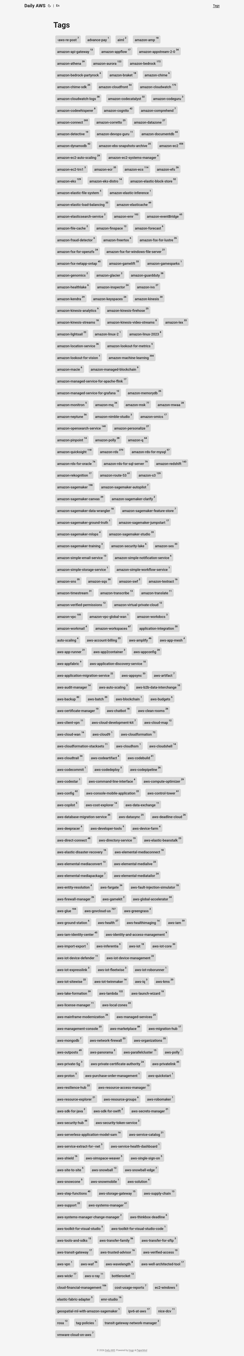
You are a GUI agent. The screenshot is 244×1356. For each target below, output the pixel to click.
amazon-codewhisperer (76, 110)
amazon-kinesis (149, 298)
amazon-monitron (72, 404)
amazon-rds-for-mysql (150, 451)
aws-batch (97, 698)
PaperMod (142, 1350)
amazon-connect (72, 121)
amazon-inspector (113, 286)
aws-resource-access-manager (123, 1087)
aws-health (108, 922)
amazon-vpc (69, 616)
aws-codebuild (141, 757)
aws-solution (138, 1181)
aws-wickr (66, 1275)
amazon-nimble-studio (113, 416)
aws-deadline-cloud (169, 816)
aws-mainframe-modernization (82, 1016)
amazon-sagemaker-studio (131, 533)
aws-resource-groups (121, 1098)
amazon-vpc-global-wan (108, 616)
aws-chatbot (118, 710)
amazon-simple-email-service (81, 557)
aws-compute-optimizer (164, 780)
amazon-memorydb (144, 392)
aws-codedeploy (108, 769)
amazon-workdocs (152, 616)
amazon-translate (156, 592)
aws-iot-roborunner (151, 969)
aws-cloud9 (102, 733)
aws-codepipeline (145, 769)
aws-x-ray (94, 1275)
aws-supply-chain (159, 1192)
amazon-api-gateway (75, 51)
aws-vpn (64, 1263)
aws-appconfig (147, 651)
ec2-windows (166, 1287)
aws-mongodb (69, 1039)
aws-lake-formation (74, 992)
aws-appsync (133, 675)
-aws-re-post (68, 39)
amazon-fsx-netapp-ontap (79, 263)
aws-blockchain (129, 698)
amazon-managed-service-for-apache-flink (91, 380)
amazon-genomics (72, 274)
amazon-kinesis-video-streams (132, 321)
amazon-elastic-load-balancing (82, 204)
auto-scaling (67, 639)
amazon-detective (72, 133)
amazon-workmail (72, 627)
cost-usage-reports (130, 1287)
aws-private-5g (69, 1063)
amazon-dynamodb (73, 145)
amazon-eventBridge (164, 215)
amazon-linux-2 (108, 333)
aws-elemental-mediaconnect (139, 851)
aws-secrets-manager (149, 1110)
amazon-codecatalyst (126, 98)
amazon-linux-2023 (145, 333)
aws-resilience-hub (73, 1087)
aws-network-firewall (107, 1039)
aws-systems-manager (107, 1204)
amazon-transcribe (116, 592)
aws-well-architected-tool (162, 1263)
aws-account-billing (104, 639)
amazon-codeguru (168, 98)
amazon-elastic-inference (130, 192)
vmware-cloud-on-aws (75, 1334)
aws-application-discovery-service (118, 663)
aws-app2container (109, 651)
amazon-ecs (136, 168)
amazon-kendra (71, 298)
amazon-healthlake (73, 286)
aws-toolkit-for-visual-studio (80, 1228)
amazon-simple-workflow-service (143, 569)
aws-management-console (79, 1028)
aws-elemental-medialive (135, 863)
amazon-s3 (150, 474)
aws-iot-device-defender (77, 957)
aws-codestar (68, 780)
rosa (62, 1322)
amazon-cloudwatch (158, 86)
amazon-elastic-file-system (79, 192)
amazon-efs (168, 168)
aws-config (67, 792)
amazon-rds (111, 451)
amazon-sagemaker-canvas (80, 498)
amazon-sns (68, 580)
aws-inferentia (108, 945)
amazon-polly (107, 439)
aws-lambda (111, 992)
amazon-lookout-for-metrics (130, 345)
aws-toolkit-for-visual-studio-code (138, 1228)
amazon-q (137, 439)
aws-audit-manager (74, 686)
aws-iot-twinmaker (110, 981)
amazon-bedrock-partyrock (79, 74)
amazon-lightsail (71, 333)
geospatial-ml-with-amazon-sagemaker (88, 1310)
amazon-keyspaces (109, 298)
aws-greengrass (137, 910)
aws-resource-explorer (76, 1098)
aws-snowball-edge (141, 1169)
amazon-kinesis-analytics (78, 310)
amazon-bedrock (145, 63)
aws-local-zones (116, 1004)
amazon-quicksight (74, 451)
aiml (121, 39)
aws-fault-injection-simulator (155, 886)
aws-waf (89, 1263)
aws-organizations (150, 1039)
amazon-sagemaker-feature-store (149, 510)
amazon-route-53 (115, 474)
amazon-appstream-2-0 (159, 51)
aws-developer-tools (107, 827)
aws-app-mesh (172, 639)
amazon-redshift (171, 463)
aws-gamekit (113, 898)
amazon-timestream (74, 592)
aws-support (68, 1204)
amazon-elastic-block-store (153, 180)
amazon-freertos (117, 239)
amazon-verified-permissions (81, 604)
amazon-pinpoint (72, 439)
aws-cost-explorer (101, 804)
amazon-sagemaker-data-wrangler (85, 510)
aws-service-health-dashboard (135, 1145)
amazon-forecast (149, 227)
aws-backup (68, 698)
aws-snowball (104, 1169)
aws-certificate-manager (77, 710)
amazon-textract (163, 580)
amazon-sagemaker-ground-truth (83, 522)
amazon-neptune (72, 416)
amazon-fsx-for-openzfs (77, 251)
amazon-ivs (147, 286)
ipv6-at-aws (139, 1310)
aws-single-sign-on (146, 1157)
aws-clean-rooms (153, 710)
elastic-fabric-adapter (74, 1298)
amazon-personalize (131, 427)
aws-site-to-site (70, 1169)
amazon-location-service (78, 345)
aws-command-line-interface (112, 780)
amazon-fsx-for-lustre (158, 239)
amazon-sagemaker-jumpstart (144, 522)
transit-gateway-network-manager (132, 1322)
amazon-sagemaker (75, 486)
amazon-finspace (111, 227)
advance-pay (98, 39)
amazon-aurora (107, 63)
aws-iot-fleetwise (112, 969)
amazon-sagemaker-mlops (78, 533)
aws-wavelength (119, 1263)
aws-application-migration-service (85, 675)
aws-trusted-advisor (117, 1251)
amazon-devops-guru (115, 133)
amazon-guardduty (147, 274)
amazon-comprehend (158, 110)
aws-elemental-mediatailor (136, 875)
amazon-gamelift (124, 263)
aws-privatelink (165, 1063)
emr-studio (111, 1298)
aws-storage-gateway (117, 1192)
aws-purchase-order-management (112, 1075)
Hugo (131, 1350)
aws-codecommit (71, 769)
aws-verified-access (160, 1251)
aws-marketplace (125, 1028)
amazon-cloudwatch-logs (78, 98)
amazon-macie (69, 368)
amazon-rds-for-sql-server (126, 463)
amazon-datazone (149, 121)
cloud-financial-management (81, 1287)
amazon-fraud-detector (76, 239)
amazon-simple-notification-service (143, 557)
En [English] (57, 5)
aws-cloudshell (162, 745)
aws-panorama (102, 1051)
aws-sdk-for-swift (108, 1110)
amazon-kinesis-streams (78, 321)
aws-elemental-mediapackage (81, 875)
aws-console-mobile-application (112, 792)
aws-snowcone (69, 1181)
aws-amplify (140, 639)
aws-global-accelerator (152, 898)
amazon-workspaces (113, 627)
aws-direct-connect (73, 839)
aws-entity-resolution (74, 886)
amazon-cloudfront (115, 86)
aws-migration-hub (164, 1028)
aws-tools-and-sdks (74, 1239)
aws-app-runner (71, 651)
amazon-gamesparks (164, 263)
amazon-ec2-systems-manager (133, 157)
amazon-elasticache (134, 204)
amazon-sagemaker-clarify (133, 498)
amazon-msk (137, 404)
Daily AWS (35, 5)
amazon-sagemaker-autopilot (124, 486)
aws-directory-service (117, 839)
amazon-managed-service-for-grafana (88, 392)
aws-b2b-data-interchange (158, 686)
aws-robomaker (160, 1098)
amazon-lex (176, 321)
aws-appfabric (69, 663)
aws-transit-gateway (74, 1251)
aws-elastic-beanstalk (162, 839)
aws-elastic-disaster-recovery (81, 851)
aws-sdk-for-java (71, 1110)
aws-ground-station (73, 922)
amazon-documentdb (159, 133)
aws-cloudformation (138, 733)
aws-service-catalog (146, 1134)
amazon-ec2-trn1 (71, 168)
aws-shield (67, 1157)
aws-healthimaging (143, 922)
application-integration (158, 627)
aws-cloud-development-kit (114, 722)
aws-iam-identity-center (77, 934)
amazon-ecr (105, 168)
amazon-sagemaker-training (80, 545)
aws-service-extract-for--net (79, 1145)
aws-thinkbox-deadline (148, 1216)
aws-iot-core (163, 945)
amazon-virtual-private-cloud (138, 604)
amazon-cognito (118, 110)
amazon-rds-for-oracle (76, 463)
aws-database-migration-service (83, 816)
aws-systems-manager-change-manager (89, 1216)
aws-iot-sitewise (71, 981)
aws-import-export (72, 945)
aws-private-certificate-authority (117, 1063)
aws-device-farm (146, 827)
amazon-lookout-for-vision (78, 357)
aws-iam (176, 922)
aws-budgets (161, 698)
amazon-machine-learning (131, 357)
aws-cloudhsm (128, 745)
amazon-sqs (99, 580)
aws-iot (136, 945)
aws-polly (173, 1051)
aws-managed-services (136, 1016)
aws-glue (66, 910)
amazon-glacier (109, 274)
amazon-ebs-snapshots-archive (125, 145)
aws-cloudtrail (70, 757)
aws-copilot (67, 804)
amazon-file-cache (72, 227)
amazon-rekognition (74, 474)
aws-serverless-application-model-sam (89, 1134)
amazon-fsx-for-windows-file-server (135, 251)
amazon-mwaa (171, 404)
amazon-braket (122, 74)
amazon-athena (71, 63)
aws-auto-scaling (113, 686)
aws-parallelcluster (140, 1051)
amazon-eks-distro (105, 180)
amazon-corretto (110, 121)
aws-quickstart (160, 1075)
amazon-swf (129, 580)
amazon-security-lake (128, 545)
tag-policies (86, 1322)
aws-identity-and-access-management (136, 934)
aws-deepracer (69, 827)
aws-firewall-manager (75, 898)
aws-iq (141, 981)
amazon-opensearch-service (81, 427)
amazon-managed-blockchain (114, 368)
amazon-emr (126, 215)
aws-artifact (164, 675)
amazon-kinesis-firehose (127, 310)
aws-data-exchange (142, 804)
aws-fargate (111, 886)
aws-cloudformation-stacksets (82, 745)
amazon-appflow (115, 51)
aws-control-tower (163, 792)
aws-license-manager (75, 1004)
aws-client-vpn (70, 722)
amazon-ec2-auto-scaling (78, 157)
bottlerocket (123, 1275)
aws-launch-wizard (147, 992)
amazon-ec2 (171, 145)
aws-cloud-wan (70, 733)
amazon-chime (157, 74)
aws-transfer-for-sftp (159, 1239)
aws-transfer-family (116, 1239)
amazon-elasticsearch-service (81, 215)
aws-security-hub (72, 1122)
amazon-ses (166, 545)
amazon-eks (69, 180)
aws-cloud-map (158, 722)
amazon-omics (153, 416)
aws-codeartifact (105, 757)
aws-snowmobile (105, 1181)
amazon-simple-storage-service (82, 569)
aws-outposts (69, 1051)
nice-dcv (166, 1310)
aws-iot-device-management (130, 957)
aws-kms (164, 981)
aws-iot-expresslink (73, 969)
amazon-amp (147, 39)
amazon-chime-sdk (73, 86)
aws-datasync (131, 816)
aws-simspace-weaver (104, 1157)
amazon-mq (106, 404)
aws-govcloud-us (100, 910)
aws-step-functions (73, 1192)
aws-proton (67, 1075)
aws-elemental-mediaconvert (81, 863)
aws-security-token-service (117, 1122)
